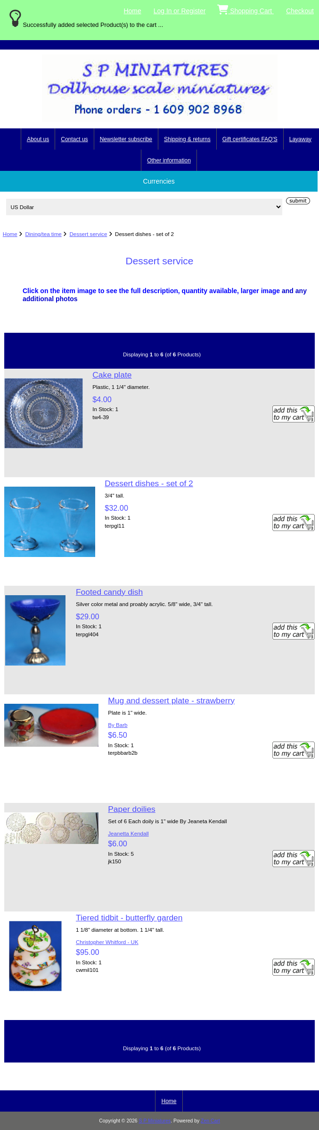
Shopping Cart (245, 8)
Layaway (300, 139)
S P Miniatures (155, 1120)
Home (132, 11)
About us (38, 139)
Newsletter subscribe (126, 139)
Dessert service (88, 234)
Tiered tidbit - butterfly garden (129, 917)
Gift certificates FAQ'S (250, 139)
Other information (169, 160)
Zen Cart (210, 1120)
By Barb (117, 725)
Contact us (74, 139)
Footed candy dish (109, 592)
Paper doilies (131, 809)
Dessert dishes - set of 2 (149, 483)
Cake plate (111, 374)
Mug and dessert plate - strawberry (171, 700)
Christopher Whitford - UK (107, 942)
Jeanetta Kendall (128, 833)
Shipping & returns (187, 139)
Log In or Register (180, 11)
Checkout (300, 11)
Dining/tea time (43, 234)
